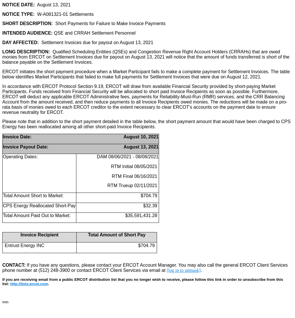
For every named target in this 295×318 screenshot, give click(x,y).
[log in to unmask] (184, 270)
